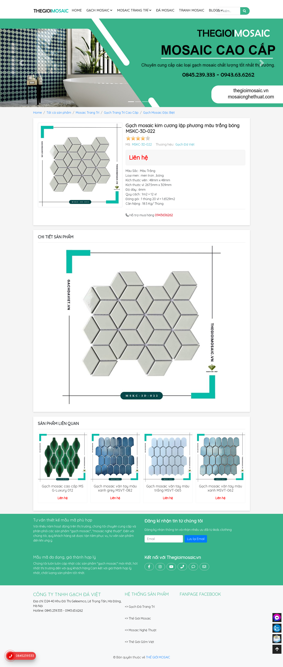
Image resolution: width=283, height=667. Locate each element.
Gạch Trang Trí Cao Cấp (121, 112)
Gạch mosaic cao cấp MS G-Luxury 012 (62, 488)
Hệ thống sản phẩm (147, 594)
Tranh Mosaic (191, 10)
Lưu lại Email (195, 539)
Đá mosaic (165, 10)
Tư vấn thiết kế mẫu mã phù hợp (62, 520)
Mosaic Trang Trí (134, 10)
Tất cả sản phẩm (58, 112)
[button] (21, 63)
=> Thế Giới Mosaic (138, 618)
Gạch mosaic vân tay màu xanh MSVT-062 (220, 488)
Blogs (216, 10)
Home (77, 10)
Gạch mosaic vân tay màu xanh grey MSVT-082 (115, 488)
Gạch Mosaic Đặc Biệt (159, 112)
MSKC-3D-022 (142, 144)
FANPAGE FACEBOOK (200, 594)
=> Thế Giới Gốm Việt (139, 642)
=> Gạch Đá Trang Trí (140, 607)
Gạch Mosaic (99, 10)
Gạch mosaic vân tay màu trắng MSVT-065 (167, 488)
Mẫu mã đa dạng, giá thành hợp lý (64, 557)
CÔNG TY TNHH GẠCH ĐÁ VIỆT (67, 594)
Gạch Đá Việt (185, 144)
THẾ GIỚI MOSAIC (158, 657)
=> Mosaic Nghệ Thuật (140, 630)
